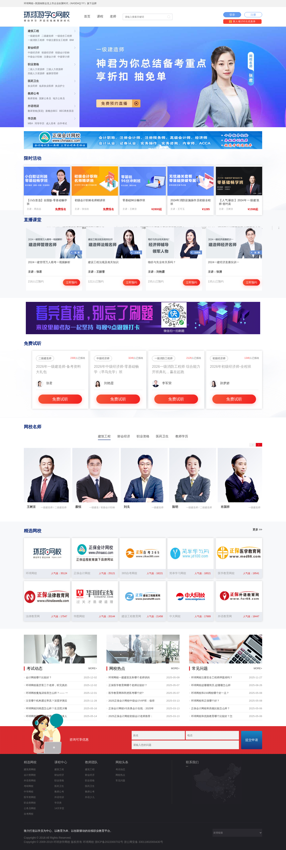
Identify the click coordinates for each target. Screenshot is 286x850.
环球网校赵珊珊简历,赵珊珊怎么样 (211, 685)
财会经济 (33, 47)
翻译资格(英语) (36, 111)
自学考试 (62, 123)
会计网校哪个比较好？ (39, 677)
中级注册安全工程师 (57, 40)
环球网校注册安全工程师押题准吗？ (211, 677)
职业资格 (33, 64)
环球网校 (88, 841)
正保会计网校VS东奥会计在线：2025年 (131, 708)
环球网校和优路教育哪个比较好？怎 (211, 716)
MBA (30, 123)
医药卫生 (33, 81)
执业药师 (32, 86)
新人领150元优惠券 (242, 21)
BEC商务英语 (66, 111)
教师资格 (32, 98)
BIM (72, 40)
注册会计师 (50, 56)
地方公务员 (59, 98)
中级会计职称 (35, 56)
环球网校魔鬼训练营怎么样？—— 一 (47, 692)
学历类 (32, 118)
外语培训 (33, 106)
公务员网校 (30, 808)
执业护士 (60, 86)
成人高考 (51, 123)
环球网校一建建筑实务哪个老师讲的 (129, 677)
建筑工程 (33, 31)
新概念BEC (51, 111)
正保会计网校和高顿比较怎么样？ (210, 708)
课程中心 (60, 762)
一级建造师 (34, 36)
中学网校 (28, 791)
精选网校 (30, 762)
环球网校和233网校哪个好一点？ (210, 692)
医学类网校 (30, 797)
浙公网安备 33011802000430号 (143, 841)
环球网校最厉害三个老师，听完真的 (46, 685)
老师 (113, 16)
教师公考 (33, 93)
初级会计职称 (62, 52)
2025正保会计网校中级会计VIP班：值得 (131, 700)
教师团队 (91, 762)
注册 (253, 14)
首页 (87, 16)
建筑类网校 (30, 769)
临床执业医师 (46, 86)
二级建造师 (47, 36)
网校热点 (120, 775)
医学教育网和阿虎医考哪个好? (125, 692)
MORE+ (92, 668)
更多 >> (257, 529)
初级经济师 (47, 52)
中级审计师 (64, 56)
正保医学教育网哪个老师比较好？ (127, 685)
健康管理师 (52, 73)
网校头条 (122, 762)
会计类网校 (30, 775)
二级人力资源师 (36, 69)
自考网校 (28, 813)
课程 (100, 16)
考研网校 (28, 786)
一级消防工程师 (36, 40)
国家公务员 (45, 98)
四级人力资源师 (36, 73)
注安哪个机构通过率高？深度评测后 (46, 700)
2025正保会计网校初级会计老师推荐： (130, 716)
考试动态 (120, 769)
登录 (232, 14)
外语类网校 (30, 780)
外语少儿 (90, 797)
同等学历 (39, 123)
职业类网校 (30, 802)
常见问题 (120, 780)
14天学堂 (59, 808)
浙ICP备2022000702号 (109, 841)
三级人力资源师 (54, 69)
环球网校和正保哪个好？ (205, 700)
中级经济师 (34, 52)
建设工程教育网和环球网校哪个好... (87, 227)
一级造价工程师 (63, 36)
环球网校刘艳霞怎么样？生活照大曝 (46, 708)
